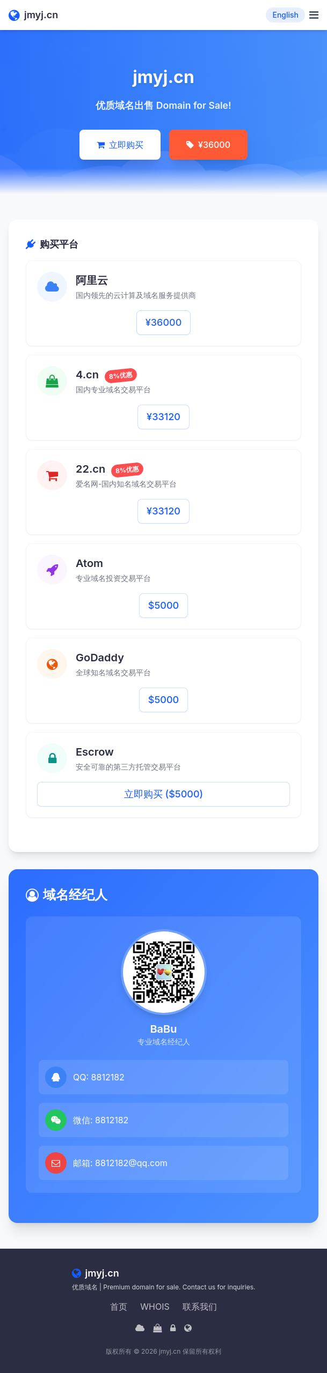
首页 (118, 1306)
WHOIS (154, 1306)
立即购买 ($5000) (163, 794)
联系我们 (200, 1306)
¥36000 (208, 144)
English (285, 14)
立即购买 (120, 144)
